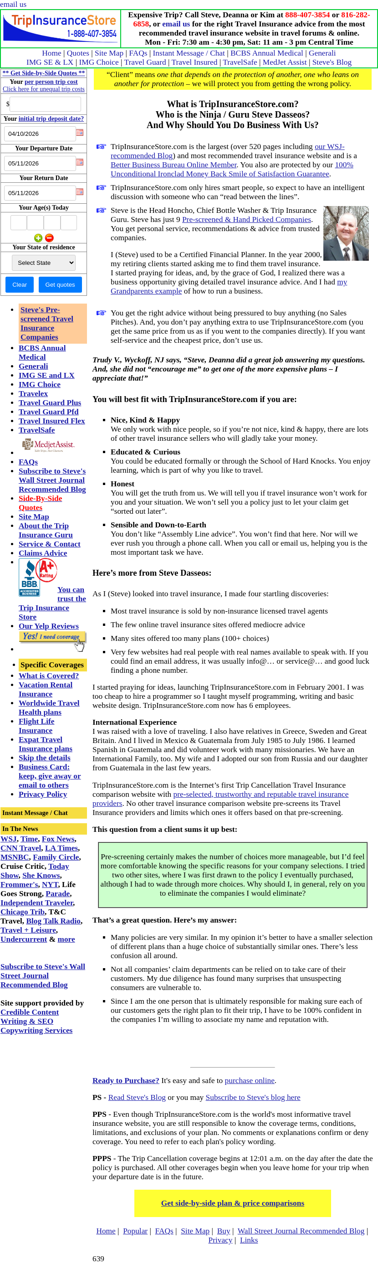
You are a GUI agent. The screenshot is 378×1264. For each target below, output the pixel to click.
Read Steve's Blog (137, 1097)
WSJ (8, 839)
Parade (58, 893)
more (66, 939)
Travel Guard (145, 62)
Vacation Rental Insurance (45, 689)
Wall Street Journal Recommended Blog (301, 1231)
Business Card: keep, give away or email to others (50, 776)
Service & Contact (50, 544)
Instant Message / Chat (189, 53)
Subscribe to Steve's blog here (253, 1097)
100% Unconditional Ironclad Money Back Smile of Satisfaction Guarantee (232, 169)
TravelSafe (240, 62)
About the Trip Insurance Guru (46, 530)
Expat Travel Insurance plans (45, 744)
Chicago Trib (22, 912)
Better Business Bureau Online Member (173, 164)
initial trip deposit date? (51, 118)
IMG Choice (99, 62)
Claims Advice (43, 553)
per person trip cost (51, 81)
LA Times (61, 848)
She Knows (41, 875)
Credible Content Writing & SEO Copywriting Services (36, 1021)
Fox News (58, 839)
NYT (50, 884)
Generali (322, 53)
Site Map (109, 53)
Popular (135, 1231)
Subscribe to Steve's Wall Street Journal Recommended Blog (52, 480)
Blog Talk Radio (53, 921)
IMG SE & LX (50, 62)
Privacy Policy (43, 794)
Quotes (78, 53)
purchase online (250, 1080)
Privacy (221, 1240)
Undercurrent (23, 939)
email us (13, 4)
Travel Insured (195, 62)
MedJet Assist (285, 62)
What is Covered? (49, 675)
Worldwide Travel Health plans (49, 708)
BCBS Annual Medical (266, 53)
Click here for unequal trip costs (44, 89)
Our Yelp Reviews (49, 626)
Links (249, 1240)
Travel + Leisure (28, 930)
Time (29, 839)
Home (51, 53)
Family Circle (56, 857)
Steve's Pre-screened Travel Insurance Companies (46, 323)
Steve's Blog (332, 62)
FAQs (138, 53)
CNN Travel (20, 848)
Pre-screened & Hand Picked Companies (246, 219)
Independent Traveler (36, 902)
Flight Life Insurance (36, 726)
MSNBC (14, 857)
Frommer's (19, 884)
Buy (223, 1231)
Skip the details (45, 757)
